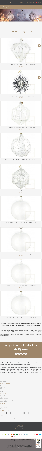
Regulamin (2, 397)
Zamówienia (2, 390)
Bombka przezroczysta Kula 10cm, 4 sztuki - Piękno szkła (21, 285)
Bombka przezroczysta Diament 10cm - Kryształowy (21, 64)
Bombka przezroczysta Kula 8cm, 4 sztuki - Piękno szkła (21, 317)
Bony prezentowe (3, 381)
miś (30, 412)
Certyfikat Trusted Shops (5, 395)
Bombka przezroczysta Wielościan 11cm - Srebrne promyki (21, 191)
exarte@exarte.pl (3, 405)
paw (12, 412)
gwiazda (26, 412)
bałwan (2, 415)
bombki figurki (35, 332)
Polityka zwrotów (3, 401)
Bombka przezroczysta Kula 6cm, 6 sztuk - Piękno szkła (21, 222)
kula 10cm (21, 412)
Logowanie (2, 385)
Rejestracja (2, 387)
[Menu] (40, 438)
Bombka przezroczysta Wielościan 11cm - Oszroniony (21, 127)
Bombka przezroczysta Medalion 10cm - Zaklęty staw (21, 96)
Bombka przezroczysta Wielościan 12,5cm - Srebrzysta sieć (20, 159)
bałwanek (35, 412)
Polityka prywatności (4, 398)
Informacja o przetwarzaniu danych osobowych (9, 400)
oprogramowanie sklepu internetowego (19, 418)
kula (5, 412)
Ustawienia (2, 388)
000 (1, 412)
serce (9, 412)
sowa (16, 412)
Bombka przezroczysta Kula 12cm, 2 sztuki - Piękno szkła (21, 254)
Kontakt (1, 391)
